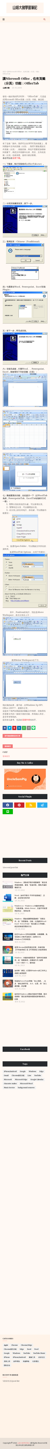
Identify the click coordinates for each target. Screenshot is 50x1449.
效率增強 (16, 1361)
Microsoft (8, 1079)
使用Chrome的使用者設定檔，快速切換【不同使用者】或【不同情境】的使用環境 (31, 948)
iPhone (7, 1357)
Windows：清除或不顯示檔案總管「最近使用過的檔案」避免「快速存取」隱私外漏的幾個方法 (31, 884)
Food (36, 1349)
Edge (41, 1071)
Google (23, 1071)
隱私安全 (7, 1365)
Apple (6, 1345)
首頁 (4, 72)
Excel (29, 1349)
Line (29, 1075)
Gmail (6, 1075)
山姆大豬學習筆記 (23, 1443)
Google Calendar (36, 1079)
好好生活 (41, 1357)
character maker (10, 1084)
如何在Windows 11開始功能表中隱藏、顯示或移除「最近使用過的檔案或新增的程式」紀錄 (31, 996)
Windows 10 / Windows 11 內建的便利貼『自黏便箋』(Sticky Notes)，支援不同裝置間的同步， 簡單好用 (31, 908)
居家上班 (7, 1361)
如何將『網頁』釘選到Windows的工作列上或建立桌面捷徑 (31, 971)
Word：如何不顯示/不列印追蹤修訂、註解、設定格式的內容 (30, 896)
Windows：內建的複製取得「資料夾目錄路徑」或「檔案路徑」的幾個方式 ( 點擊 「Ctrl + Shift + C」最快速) (31, 960)
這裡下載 (16, 158)
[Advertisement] (25, 47)
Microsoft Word (26, 1084)
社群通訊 (35, 1361)
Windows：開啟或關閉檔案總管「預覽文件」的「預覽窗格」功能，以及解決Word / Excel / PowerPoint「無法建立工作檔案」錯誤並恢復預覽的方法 (31, 922)
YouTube (37, 1075)
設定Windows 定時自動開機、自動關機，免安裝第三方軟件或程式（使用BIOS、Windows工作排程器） (31, 936)
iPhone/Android (10, 1071)
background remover (26, 1088)
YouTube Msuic (39, 1353)
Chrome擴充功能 (18, 1075)
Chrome (14, 1345)
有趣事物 (26, 1361)
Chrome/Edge (26, 1345)
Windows (32, 1071)
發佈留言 (6, 756)
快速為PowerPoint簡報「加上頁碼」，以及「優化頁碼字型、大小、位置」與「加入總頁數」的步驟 (31, 983)
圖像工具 (32, 1357)
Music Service (9, 1088)
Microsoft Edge (21, 1079)
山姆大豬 (6, 88)
